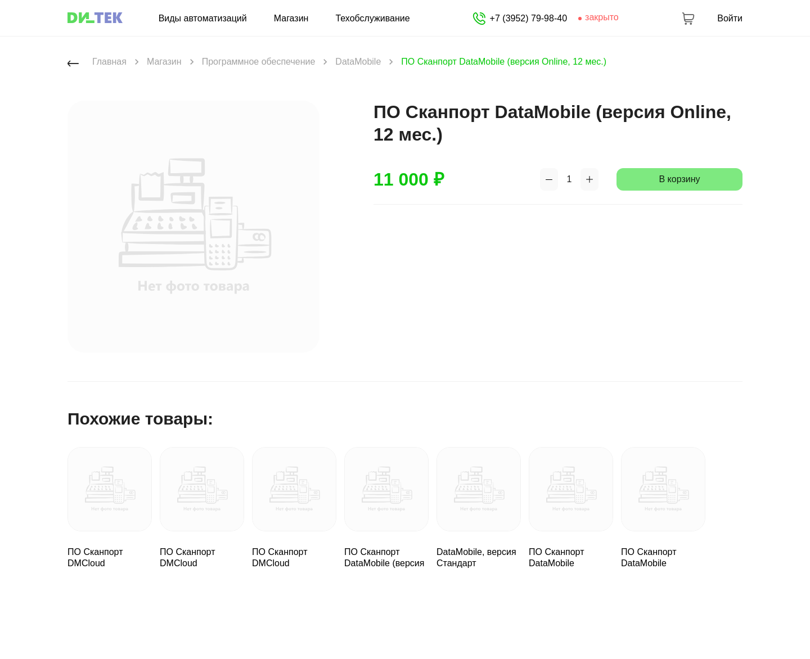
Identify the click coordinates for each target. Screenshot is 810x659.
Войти (729, 18)
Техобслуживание (372, 18)
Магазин (291, 18)
